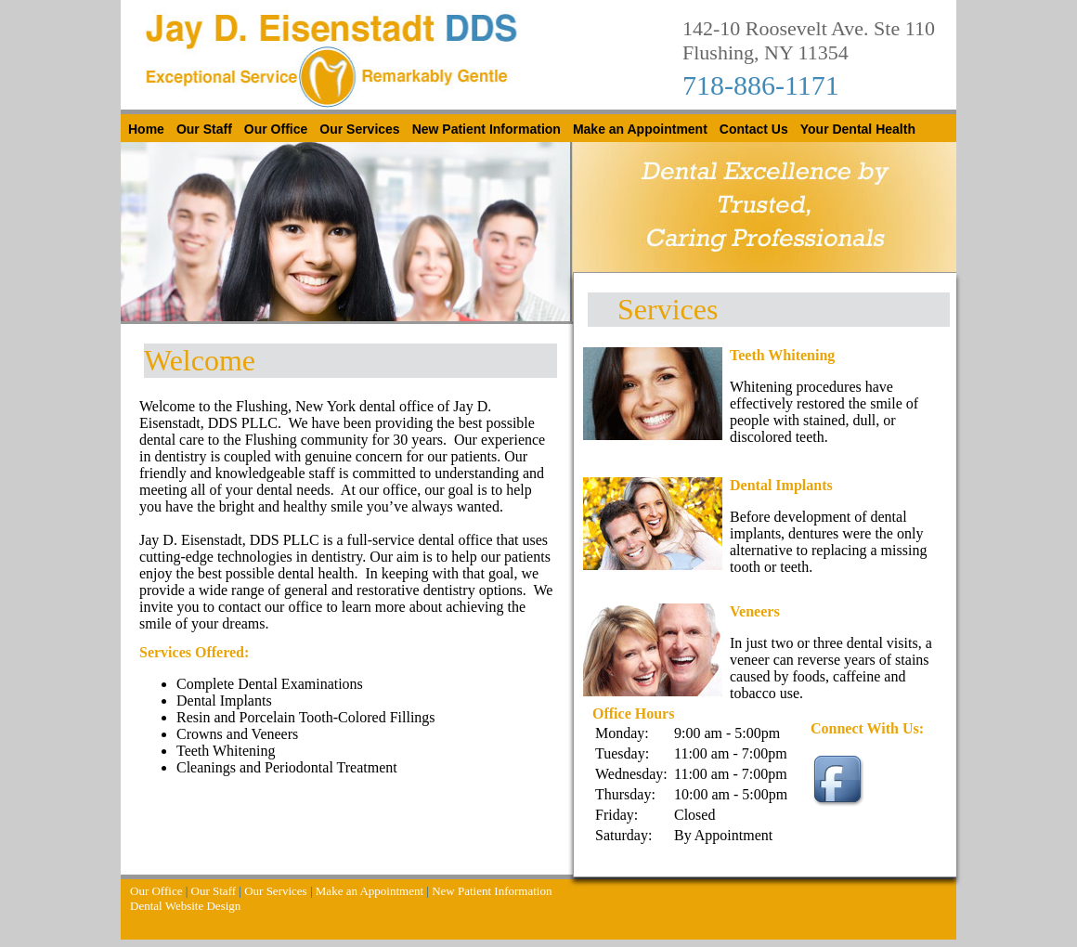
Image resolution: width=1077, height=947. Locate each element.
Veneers (755, 611)
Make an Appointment (640, 129)
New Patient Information (486, 129)
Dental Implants (781, 485)
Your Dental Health (857, 129)
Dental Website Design (185, 906)
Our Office (275, 129)
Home (146, 129)
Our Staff (204, 129)
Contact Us (754, 129)
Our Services (359, 129)
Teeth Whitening (782, 355)
